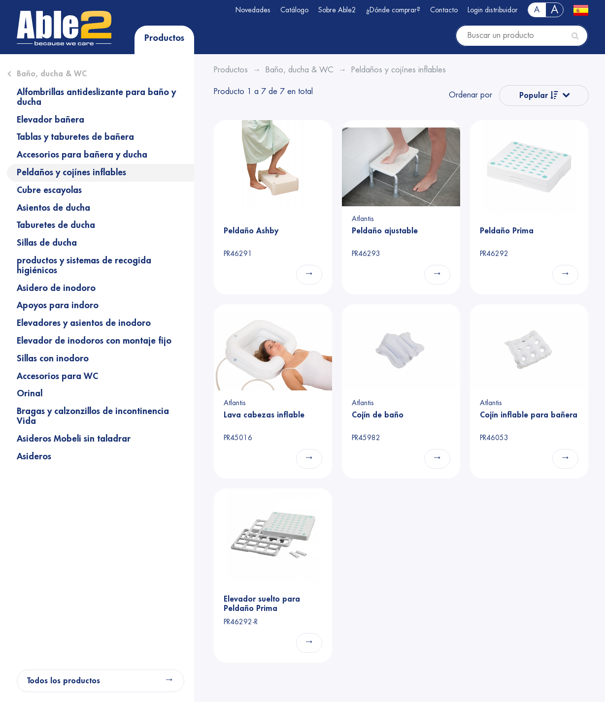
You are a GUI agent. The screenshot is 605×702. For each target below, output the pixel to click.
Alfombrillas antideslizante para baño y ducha (96, 97)
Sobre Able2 (337, 9)
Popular (538, 95)
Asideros (34, 456)
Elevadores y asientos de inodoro (84, 323)
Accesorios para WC (57, 376)
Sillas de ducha (47, 242)
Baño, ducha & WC (52, 74)
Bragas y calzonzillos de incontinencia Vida (93, 416)
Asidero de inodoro (56, 288)
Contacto (444, 9)
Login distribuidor (493, 9)
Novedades (252, 9)
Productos (164, 37)
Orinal (29, 393)
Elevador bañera (50, 119)
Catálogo (294, 9)
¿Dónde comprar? (393, 9)
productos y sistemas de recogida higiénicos (84, 265)
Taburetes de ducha (56, 225)
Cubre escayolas (49, 190)
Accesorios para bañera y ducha (82, 154)
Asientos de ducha (53, 207)
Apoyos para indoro (58, 305)
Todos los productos (63, 681)
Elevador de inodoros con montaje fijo (94, 340)
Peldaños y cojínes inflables (71, 172)
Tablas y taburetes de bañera (75, 136)
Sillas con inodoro (53, 358)
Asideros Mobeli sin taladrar (74, 438)
